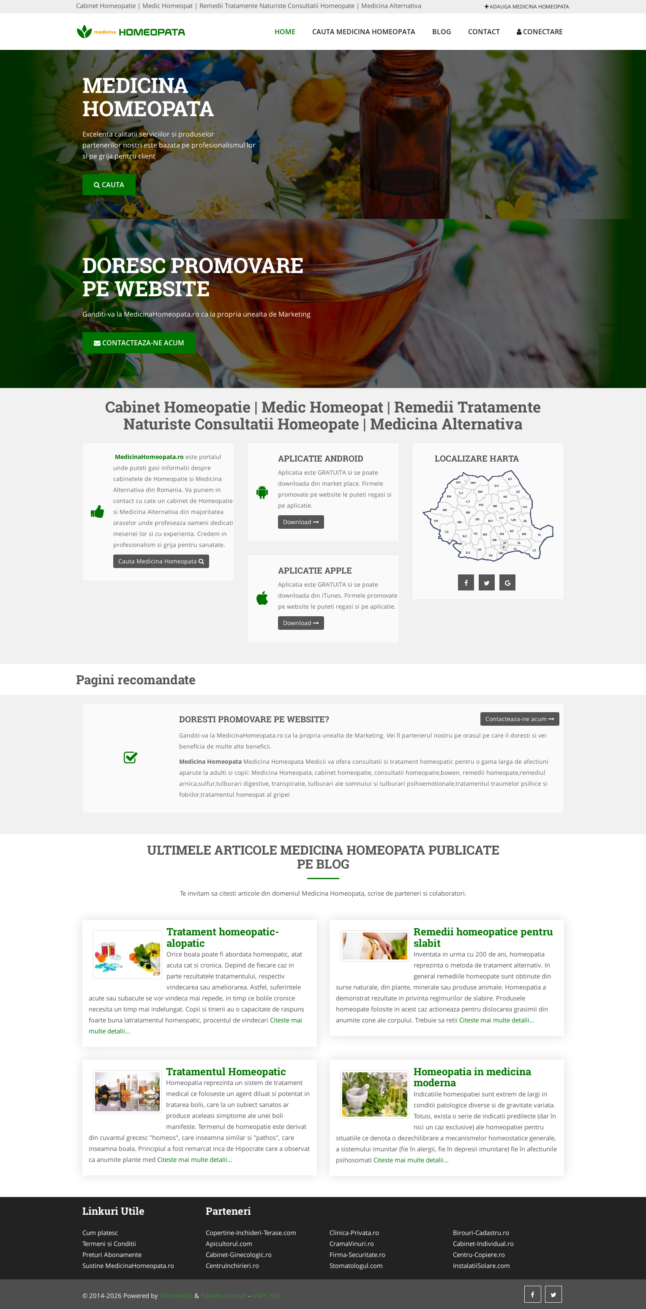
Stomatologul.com (356, 1265)
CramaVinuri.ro (352, 1243)
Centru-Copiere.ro (479, 1254)
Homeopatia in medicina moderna (472, 1077)
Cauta (109, 184)
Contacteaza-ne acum (139, 342)
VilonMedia (176, 1295)
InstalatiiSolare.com (481, 1265)
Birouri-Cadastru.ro (481, 1232)
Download (301, 522)
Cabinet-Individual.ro (483, 1243)
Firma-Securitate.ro (357, 1254)
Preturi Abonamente (112, 1254)
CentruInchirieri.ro (232, 1265)
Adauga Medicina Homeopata (527, 6)
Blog (441, 31)
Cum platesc (100, 1232)
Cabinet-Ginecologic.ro (239, 1254)
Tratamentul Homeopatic (226, 1071)
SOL (276, 1295)
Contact (484, 31)
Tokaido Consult (224, 1295)
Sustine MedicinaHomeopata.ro (128, 1265)
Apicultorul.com (229, 1243)
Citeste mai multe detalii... (496, 1020)
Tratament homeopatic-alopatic (222, 937)
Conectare (540, 31)
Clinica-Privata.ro (354, 1232)
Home (285, 31)
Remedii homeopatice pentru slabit (483, 937)
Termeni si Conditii (109, 1243)
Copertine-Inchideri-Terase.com (251, 1232)
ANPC (260, 1295)
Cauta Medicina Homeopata (363, 31)
